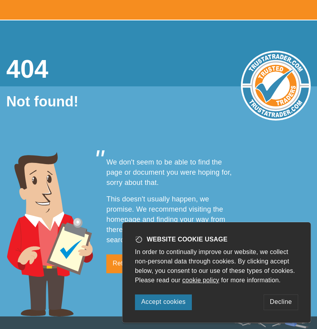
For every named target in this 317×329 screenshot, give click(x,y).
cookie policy (200, 280)
